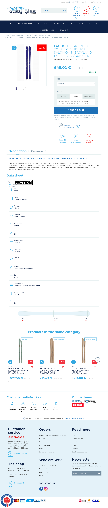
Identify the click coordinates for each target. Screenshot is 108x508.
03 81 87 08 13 (73, 2)
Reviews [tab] (37, 151)
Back (41, 449)
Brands (74, 445)
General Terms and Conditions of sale (52, 435)
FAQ (73, 435)
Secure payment (45, 442)
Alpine (63, 96)
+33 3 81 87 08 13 (16, 437)
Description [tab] (18, 151)
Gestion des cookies (79, 452)
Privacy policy (44, 472)
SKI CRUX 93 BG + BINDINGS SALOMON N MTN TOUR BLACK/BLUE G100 (81, 370)
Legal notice (43, 469)
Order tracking (44, 445)
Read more (81, 429)
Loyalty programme (46, 452)
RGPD (41, 476)
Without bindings (89, 96)
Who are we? (50, 460)
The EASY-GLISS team (47, 465)
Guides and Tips (77, 438)
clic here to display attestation (74, 418)
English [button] (85, 2)
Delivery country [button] (97, 2)
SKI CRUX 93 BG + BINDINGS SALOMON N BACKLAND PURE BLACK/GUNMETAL (50, 370)
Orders (45, 429)
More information (78, 442)
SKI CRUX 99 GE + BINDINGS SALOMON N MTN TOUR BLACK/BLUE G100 (18, 370)
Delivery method (45, 438)
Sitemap (75, 449)
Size (58, 79)
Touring (76, 96)
